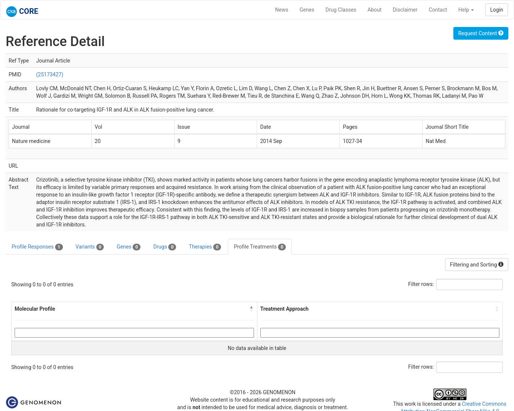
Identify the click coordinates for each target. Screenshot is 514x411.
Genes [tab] (128, 247)
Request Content (481, 33)
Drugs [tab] (164, 247)
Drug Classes (341, 10)
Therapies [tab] (205, 247)
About (374, 10)
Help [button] (466, 10)
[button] (252, 309)
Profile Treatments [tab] (260, 247)
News (281, 10)
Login (496, 10)
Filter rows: (421, 284)
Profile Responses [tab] (37, 247)
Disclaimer (405, 10)
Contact (438, 10)
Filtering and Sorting (477, 265)
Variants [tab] (90, 247)
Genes (307, 10)
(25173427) (49, 74)
